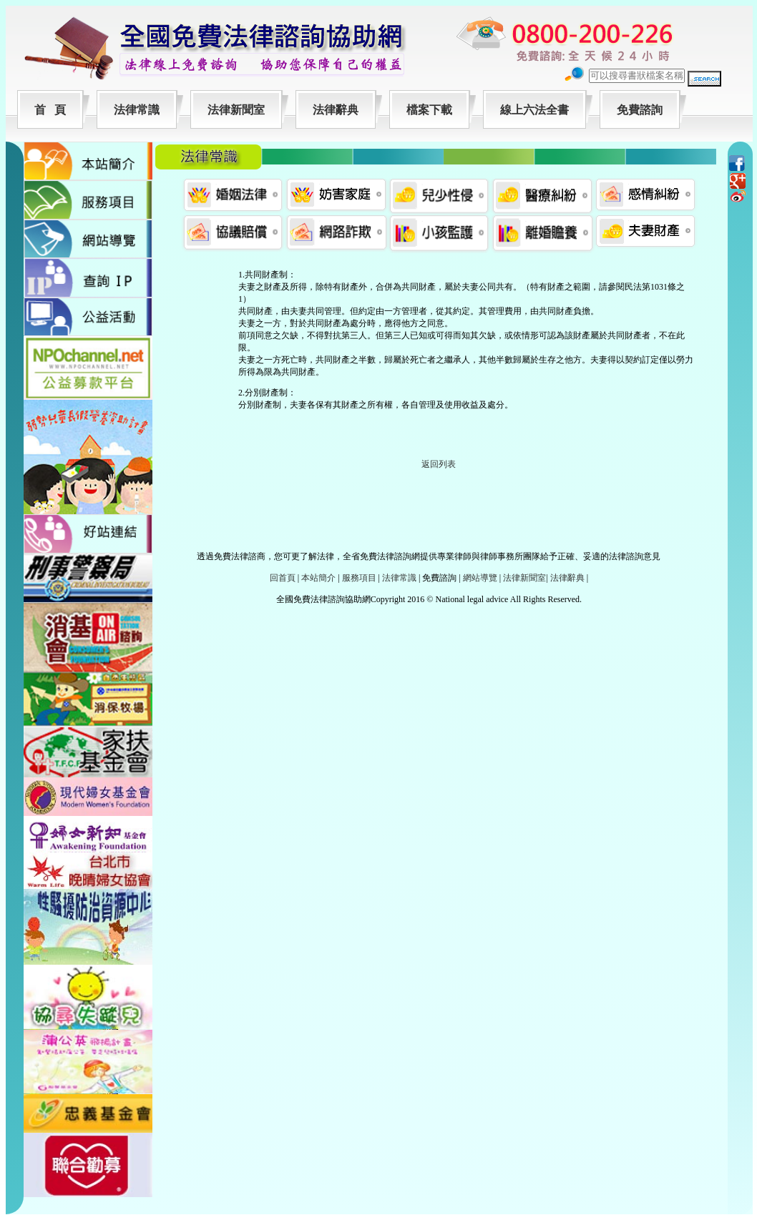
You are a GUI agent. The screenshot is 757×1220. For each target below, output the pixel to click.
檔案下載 (429, 110)
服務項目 (359, 578)
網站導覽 (480, 578)
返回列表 (438, 464)
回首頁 (283, 578)
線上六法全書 (534, 110)
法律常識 (137, 110)
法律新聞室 (236, 110)
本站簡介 (318, 578)
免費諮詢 (640, 110)
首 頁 (50, 110)
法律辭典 (335, 110)
